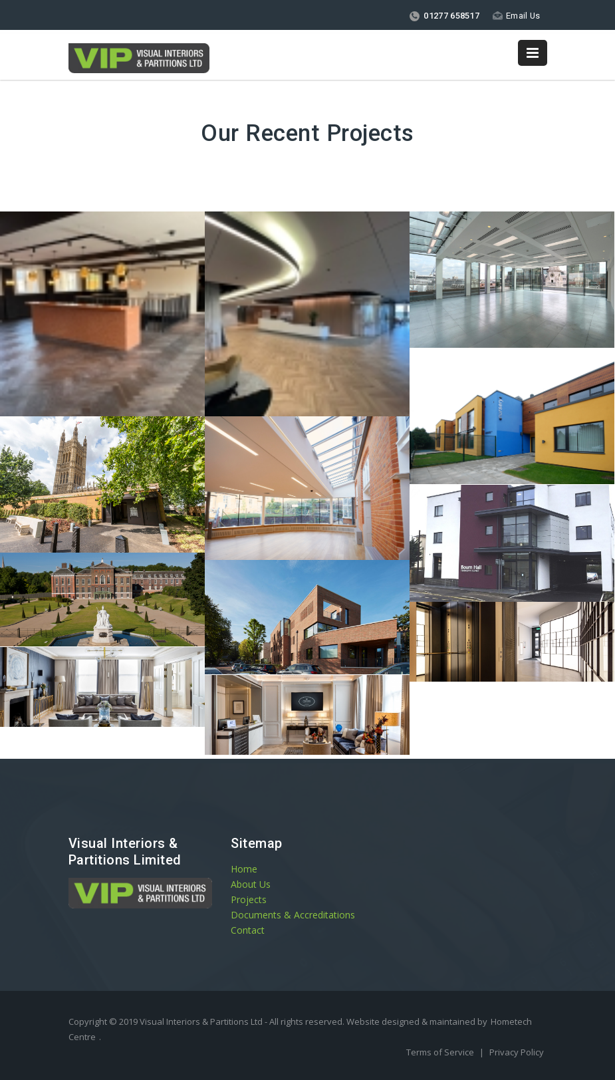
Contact (248, 930)
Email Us (516, 16)
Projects (249, 899)
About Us (251, 884)
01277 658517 (444, 16)
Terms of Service (441, 1052)
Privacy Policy (516, 1052)
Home (244, 869)
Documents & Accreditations (293, 914)
